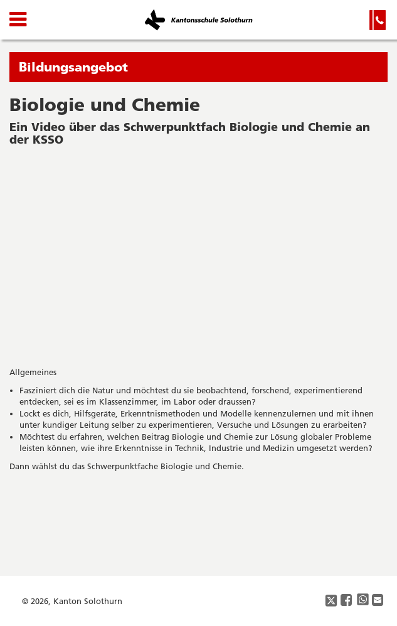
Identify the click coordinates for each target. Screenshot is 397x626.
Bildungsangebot (73, 67)
